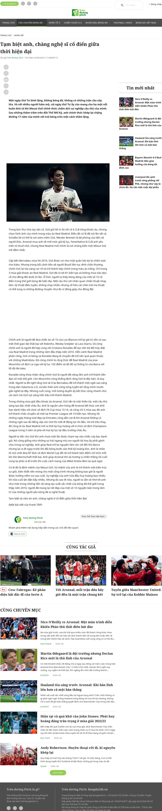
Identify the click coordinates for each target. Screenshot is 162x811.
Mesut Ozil (17, 498)
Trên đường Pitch (15, 57)
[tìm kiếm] (131, 5)
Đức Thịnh (45, 702)
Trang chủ (8, 22)
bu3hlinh (45, 640)
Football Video (123, 22)
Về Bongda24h (9, 3)
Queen (44, 731)
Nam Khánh (46, 608)
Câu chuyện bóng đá (31, 22)
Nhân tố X (54, 22)
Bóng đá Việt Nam (147, 22)
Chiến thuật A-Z (73, 22)
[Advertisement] (58, 107)
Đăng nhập (155, 4)
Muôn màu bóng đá (97, 22)
